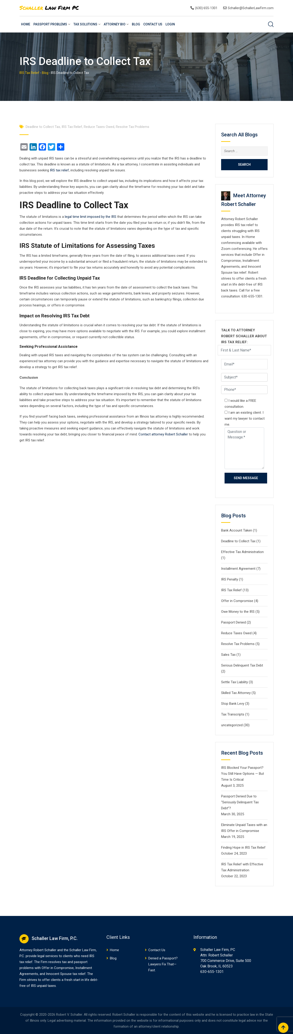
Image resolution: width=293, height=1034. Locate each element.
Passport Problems (50, 24)
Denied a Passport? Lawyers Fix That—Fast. (163, 964)
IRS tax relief (59, 170)
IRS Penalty (229, 579)
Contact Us (152, 24)
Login (170, 24)
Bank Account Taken (236, 530)
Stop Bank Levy (232, 704)
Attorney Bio (114, 24)
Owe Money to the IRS (238, 612)
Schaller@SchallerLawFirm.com (251, 8)
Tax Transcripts (232, 714)
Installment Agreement (238, 569)
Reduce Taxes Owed (99, 127)
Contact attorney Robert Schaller (163, 434)
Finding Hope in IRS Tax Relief (243, 847)
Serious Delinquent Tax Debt (242, 665)
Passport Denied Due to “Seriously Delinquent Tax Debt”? (240, 802)
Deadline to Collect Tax (43, 127)
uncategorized (232, 725)
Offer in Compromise (237, 601)
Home (25, 24)
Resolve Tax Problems (132, 127)
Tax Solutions (85, 24)
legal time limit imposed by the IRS (90, 217)
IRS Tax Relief (72, 127)
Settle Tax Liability (234, 682)
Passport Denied (233, 622)
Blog (136, 24)
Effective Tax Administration (242, 552)
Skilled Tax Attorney (236, 693)
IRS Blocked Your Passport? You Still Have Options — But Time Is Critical (242, 774)
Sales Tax (228, 655)
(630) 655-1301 (206, 8)
